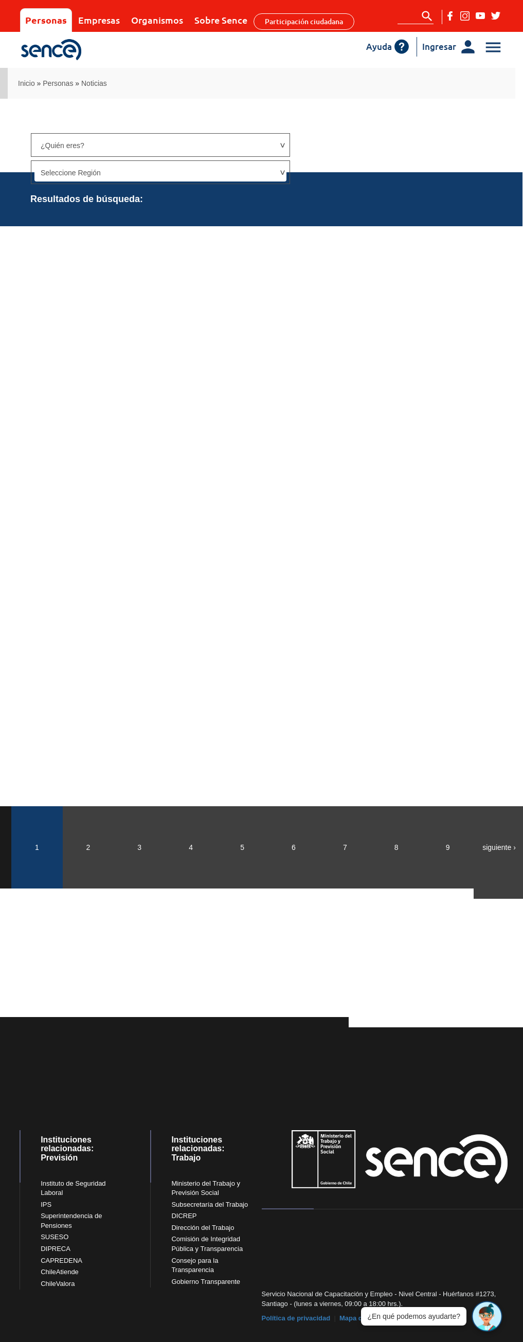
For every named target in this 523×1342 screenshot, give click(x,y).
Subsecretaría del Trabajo (209, 1204)
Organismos (157, 20)
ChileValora (58, 1283)
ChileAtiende (60, 1272)
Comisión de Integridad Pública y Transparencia (207, 1244)
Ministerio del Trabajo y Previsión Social (205, 1188)
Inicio (26, 83)
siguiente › (499, 847)
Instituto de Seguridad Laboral (73, 1188)
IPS (46, 1204)
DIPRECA (55, 1249)
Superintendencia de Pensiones (71, 1220)
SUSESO (54, 1237)
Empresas (99, 20)
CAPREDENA (61, 1260)
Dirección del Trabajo (202, 1227)
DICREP (183, 1216)
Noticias (94, 83)
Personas (46, 20)
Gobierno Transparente (205, 1281)
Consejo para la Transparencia (194, 1265)
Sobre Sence (220, 20)
